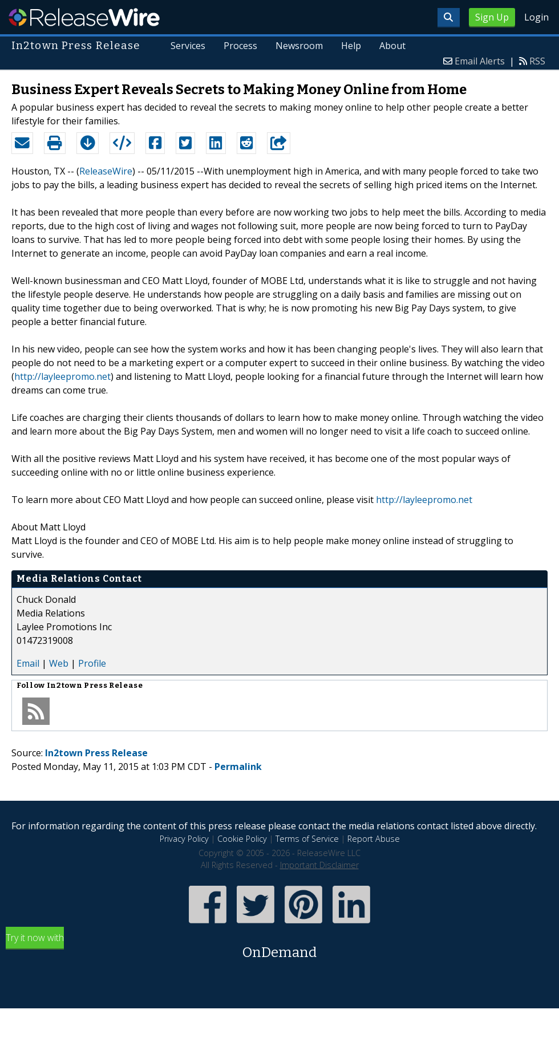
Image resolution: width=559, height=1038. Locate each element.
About (392, 45)
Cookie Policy (242, 838)
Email (28, 663)
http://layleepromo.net (62, 376)
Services (188, 45)
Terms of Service (307, 838)
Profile (92, 663)
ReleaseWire (84, 17)
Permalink (238, 766)
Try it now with (279, 947)
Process (241, 45)
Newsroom (299, 45)
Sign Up (492, 17)
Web (58, 663)
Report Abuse (373, 838)
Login (536, 17)
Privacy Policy (184, 838)
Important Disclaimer (319, 864)
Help (351, 45)
